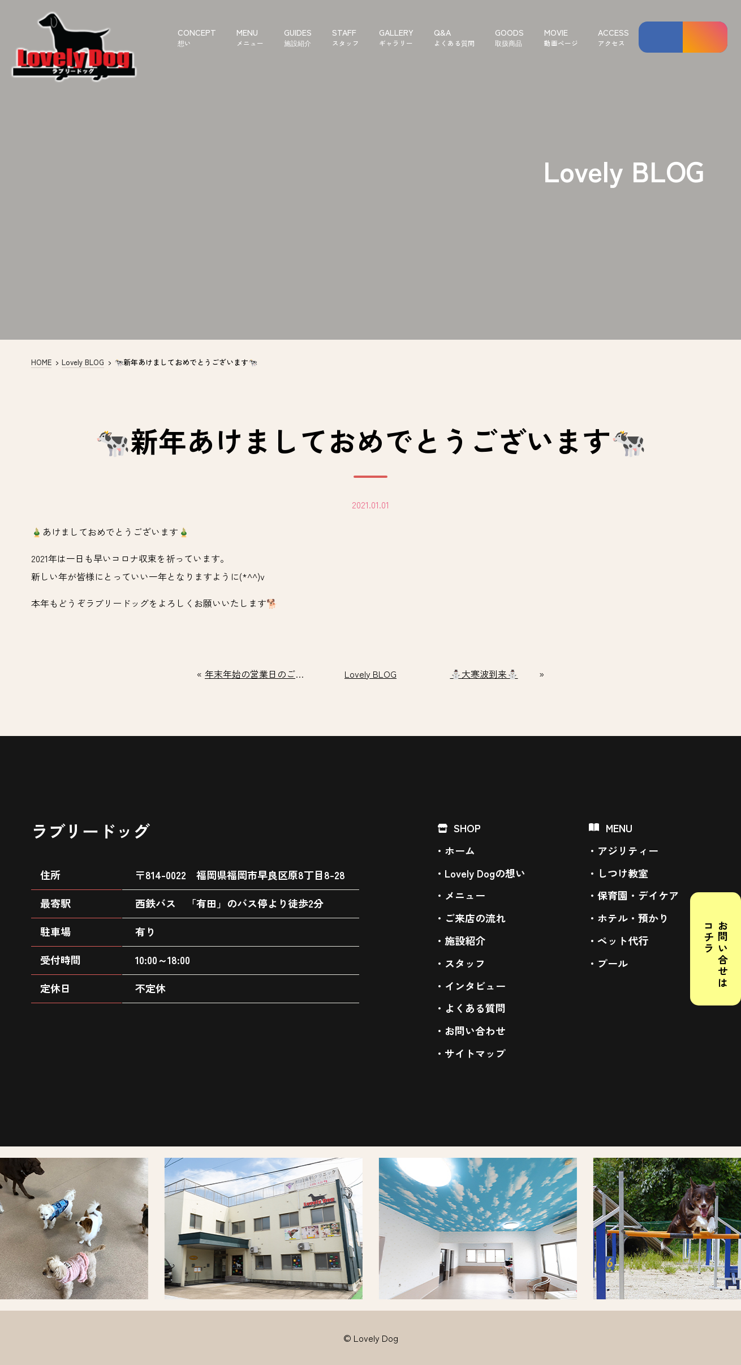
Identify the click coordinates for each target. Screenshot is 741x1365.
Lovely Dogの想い (485, 873)
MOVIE (561, 37)
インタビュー (475, 985)
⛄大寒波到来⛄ (484, 674)
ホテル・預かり (633, 917)
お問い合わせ (475, 1030)
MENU (250, 37)
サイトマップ (475, 1053)
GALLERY (396, 37)
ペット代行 (622, 940)
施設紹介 (465, 940)
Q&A (454, 37)
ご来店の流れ (475, 917)
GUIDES (298, 37)
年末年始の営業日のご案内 (257, 674)
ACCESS (613, 37)
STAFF (345, 37)
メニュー (465, 895)
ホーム (460, 850)
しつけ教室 (622, 873)
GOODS (509, 37)
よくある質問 (475, 1007)
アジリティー (627, 850)
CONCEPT (197, 37)
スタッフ (465, 963)
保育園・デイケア (638, 895)
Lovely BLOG (83, 362)
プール (612, 963)
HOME (41, 362)
